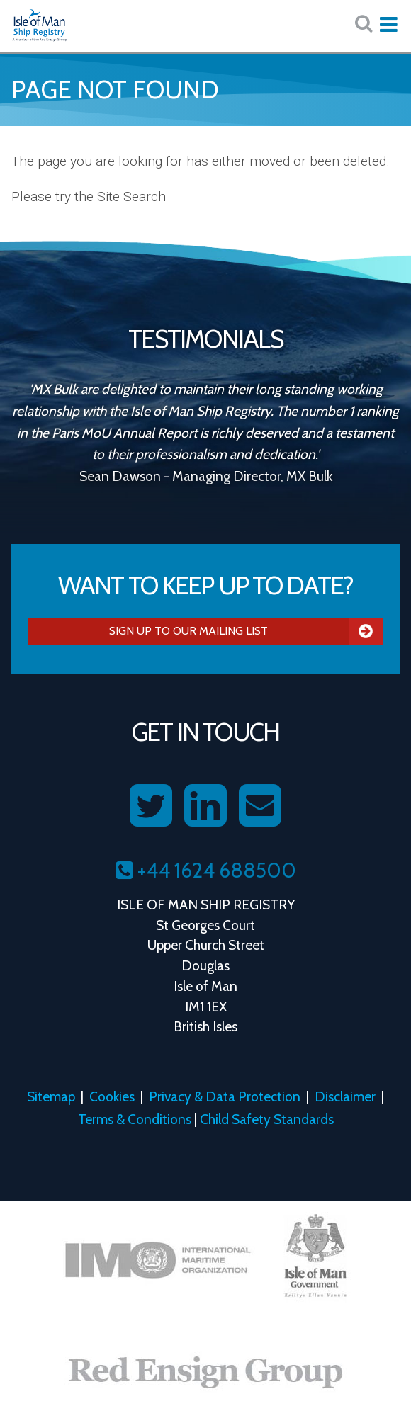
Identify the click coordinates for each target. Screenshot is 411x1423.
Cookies (112, 1096)
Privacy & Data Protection (224, 1096)
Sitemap (51, 1096)
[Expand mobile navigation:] (388, 25)
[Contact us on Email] (260, 806)
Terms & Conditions (134, 1119)
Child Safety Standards (267, 1119)
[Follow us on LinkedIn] (205, 806)
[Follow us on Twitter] (151, 806)
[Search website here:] (363, 24)
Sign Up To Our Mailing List (246, 631)
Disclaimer (345, 1096)
